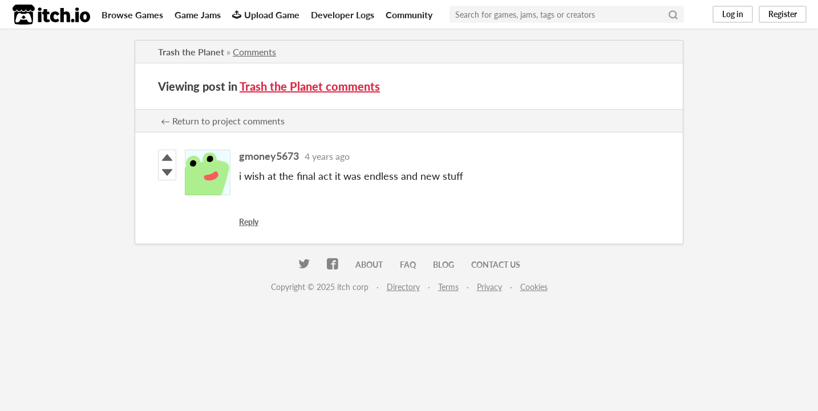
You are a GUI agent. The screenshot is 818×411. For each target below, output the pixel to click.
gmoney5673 (269, 156)
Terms (448, 287)
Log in (732, 14)
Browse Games (132, 14)
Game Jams (198, 14)
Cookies (534, 287)
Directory (403, 287)
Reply (248, 222)
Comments (254, 51)
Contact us (495, 264)
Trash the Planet (191, 51)
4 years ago (327, 156)
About (369, 264)
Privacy (489, 287)
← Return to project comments (223, 120)
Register (782, 14)
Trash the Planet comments (310, 86)
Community (409, 14)
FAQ (408, 264)
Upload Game (265, 14)
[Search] (673, 14)
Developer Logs (342, 14)
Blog (443, 264)
